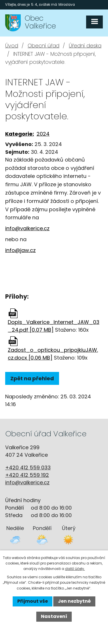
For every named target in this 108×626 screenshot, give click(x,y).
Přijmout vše (32, 601)
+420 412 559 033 (28, 467)
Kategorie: (19, 133)
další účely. (75, 568)
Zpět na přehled (32, 378)
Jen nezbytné (74, 601)
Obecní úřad (43, 45)
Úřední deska (85, 45)
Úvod (11, 45)
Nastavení (54, 616)
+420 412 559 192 (27, 475)
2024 (43, 133)
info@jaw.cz (20, 250)
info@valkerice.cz (27, 228)
